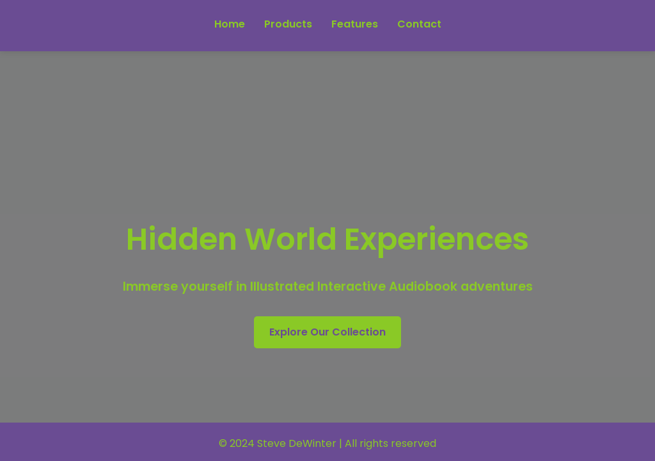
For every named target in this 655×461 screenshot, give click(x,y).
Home (229, 24)
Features (354, 24)
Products (288, 24)
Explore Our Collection (327, 332)
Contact (419, 24)
